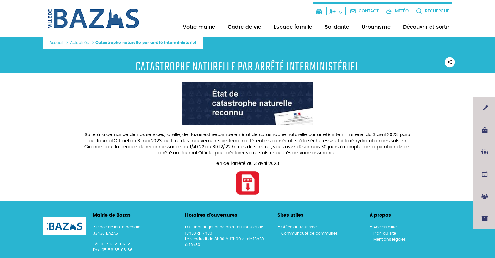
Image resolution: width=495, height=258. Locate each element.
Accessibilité (385, 227)
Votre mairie (199, 27)
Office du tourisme (299, 227)
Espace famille (293, 27)
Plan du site (384, 233)
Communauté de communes (309, 233)
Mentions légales (389, 239)
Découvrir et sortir (426, 27)
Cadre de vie (244, 27)
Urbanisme (376, 27)
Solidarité (337, 27)
